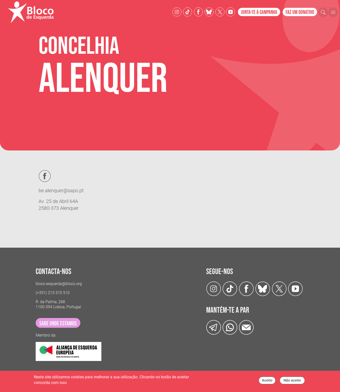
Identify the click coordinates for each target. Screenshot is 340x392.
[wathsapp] (230, 327)
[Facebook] (198, 11)
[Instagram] (176, 11)
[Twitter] (209, 11)
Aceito (267, 381)
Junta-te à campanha (259, 12)
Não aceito (292, 381)
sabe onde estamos (58, 323)
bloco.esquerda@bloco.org (59, 283)
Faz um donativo (300, 12)
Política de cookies (85, 383)
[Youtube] (230, 11)
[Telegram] (213, 327)
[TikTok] (187, 11)
